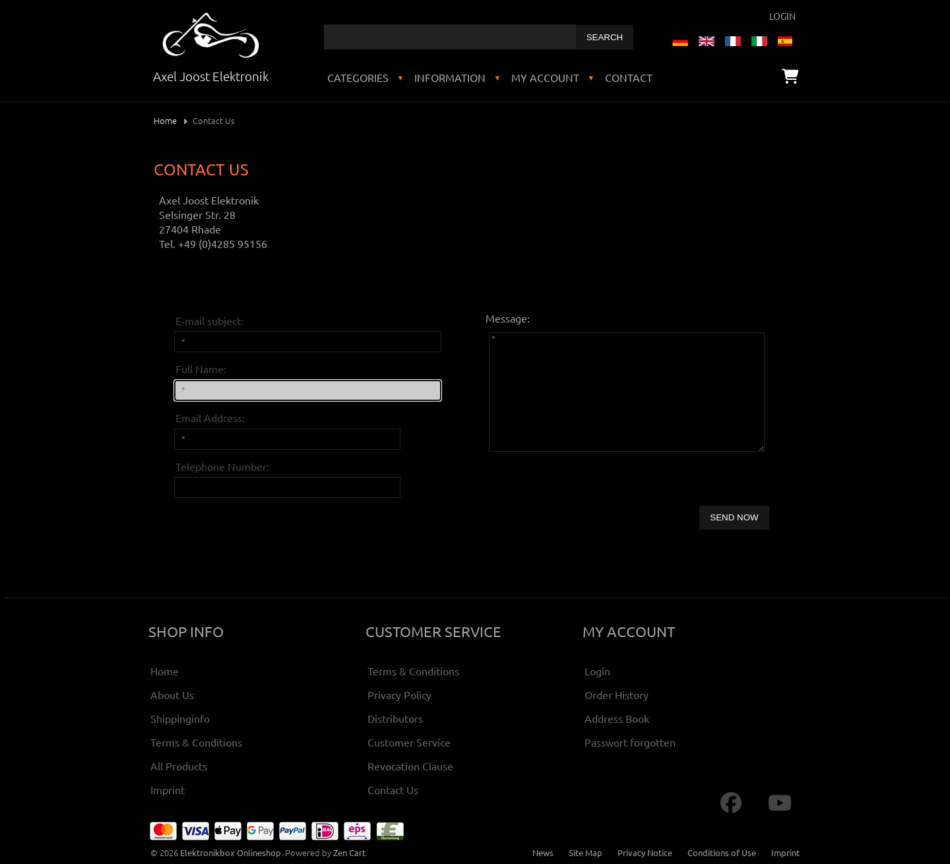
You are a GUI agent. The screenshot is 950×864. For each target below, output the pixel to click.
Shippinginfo (180, 718)
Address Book (617, 718)
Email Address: (210, 417)
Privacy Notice (645, 852)
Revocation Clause (410, 765)
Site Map (585, 852)
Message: (508, 317)
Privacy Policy (399, 694)
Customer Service (409, 742)
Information (450, 77)
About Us (172, 694)
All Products (178, 765)
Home (165, 120)
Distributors (395, 718)
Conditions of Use (721, 852)
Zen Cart (349, 852)
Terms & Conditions (196, 742)
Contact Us (392, 789)
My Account (545, 77)
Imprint (167, 789)
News (543, 852)
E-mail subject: (209, 320)
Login (782, 16)
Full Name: (200, 368)
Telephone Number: (222, 466)
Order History (617, 694)
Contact (628, 77)
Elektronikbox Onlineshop (230, 852)
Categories (358, 77)
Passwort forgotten (630, 742)
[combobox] (450, 36)
